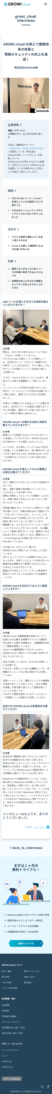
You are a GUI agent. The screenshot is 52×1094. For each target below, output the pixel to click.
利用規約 (5, 1010)
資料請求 (27, 982)
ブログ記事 (6, 982)
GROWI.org (7, 1061)
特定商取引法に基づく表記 (13, 1027)
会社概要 (5, 1005)
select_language (11, 1078)
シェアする (38, 827)
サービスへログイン (10, 1050)
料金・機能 (6, 971)
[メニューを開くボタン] (46, 3)
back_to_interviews (26, 847)
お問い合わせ (29, 976)
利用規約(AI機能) (9, 1016)
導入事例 (5, 976)
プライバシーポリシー (11, 1021)
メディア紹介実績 (9, 988)
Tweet (28, 827)
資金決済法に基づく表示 (12, 1033)
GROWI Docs (7, 1067)
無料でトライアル (31, 971)
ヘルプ (4, 1055)
